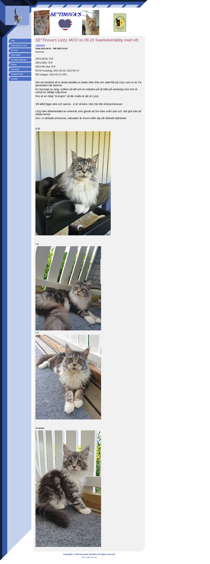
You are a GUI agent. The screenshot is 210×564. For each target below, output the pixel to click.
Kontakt (14, 79)
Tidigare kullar (17, 74)
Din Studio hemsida (89, 557)
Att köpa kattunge (18, 60)
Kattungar (15, 69)
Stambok (40, 45)
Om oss (14, 50)
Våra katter (16, 55)
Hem (13, 41)
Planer (14, 64)
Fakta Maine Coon (19, 45)
